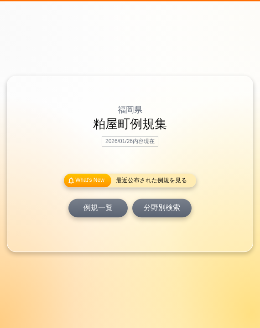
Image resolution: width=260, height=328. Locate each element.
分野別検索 (162, 208)
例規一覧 (98, 208)
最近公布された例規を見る (151, 180)
